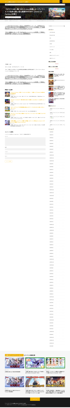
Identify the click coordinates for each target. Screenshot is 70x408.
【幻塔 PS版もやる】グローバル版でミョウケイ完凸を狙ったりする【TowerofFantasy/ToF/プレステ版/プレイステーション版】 (34, 391)
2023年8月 (51, 132)
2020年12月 (52, 223)
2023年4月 (51, 143)
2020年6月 (51, 240)
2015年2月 (51, 325)
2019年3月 (51, 274)
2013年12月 (52, 334)
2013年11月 (52, 337)
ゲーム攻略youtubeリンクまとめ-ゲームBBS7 (19, 404)
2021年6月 (51, 206)
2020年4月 (51, 246)
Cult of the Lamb (52, 33)
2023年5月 (51, 140)
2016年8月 (51, 314)
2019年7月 (51, 268)
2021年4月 (51, 211)
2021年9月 (51, 197)
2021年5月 (51, 209)
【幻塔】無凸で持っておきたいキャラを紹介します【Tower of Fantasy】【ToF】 (35, 369)
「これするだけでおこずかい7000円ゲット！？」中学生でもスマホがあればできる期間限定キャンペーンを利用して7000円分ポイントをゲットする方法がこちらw (25, 28)
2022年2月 (51, 183)
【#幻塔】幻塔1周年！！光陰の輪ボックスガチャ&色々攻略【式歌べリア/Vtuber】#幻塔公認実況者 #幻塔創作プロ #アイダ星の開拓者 (55, 391)
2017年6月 (51, 303)
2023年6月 (51, 137)
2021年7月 (51, 203)
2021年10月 (52, 194)
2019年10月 (52, 263)
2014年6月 (51, 331)
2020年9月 (51, 231)
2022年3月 (51, 180)
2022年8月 (51, 166)
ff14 (50, 38)
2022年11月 (52, 157)
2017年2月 (51, 308)
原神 (50, 53)
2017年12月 (52, 294)
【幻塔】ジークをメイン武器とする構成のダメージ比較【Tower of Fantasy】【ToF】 (55, 370)
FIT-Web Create (24, 405)
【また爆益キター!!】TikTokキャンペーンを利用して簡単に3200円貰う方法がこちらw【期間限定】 (25, 34)
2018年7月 (51, 283)
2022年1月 (51, 186)
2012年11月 (52, 340)
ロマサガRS (52, 50)
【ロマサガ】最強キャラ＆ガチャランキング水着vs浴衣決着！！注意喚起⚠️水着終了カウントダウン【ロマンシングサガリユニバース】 (59, 88)
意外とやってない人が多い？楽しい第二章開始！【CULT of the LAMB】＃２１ (59, 75)
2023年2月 (51, 149)
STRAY (51, 44)
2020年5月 (51, 243)
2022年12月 (52, 154)
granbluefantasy (52, 41)
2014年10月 (52, 328)
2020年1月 (51, 254)
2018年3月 (51, 288)
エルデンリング (52, 47)
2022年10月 (52, 160)
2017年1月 (51, 311)
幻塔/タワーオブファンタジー (55, 55)
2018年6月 (51, 286)
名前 (6, 148)
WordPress (34, 405)
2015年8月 (51, 323)
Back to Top (35, 400)
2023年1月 (51, 152)
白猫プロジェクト (53, 58)
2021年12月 (52, 189)
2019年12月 (52, 257)
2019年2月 (51, 277)
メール (6, 152)
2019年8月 (51, 266)
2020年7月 (51, 237)
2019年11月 (52, 260)
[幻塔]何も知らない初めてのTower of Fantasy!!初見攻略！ (13, 390)
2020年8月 (51, 234)
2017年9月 (51, 300)
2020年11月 (52, 226)
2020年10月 (52, 229)
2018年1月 (51, 291)
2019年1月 (51, 280)
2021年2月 (51, 217)
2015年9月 (51, 320)
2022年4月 (51, 177)
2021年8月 (51, 200)
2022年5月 (51, 174)
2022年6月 (51, 172)
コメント (6, 137)
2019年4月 (51, 271)
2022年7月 (51, 169)
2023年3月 (51, 146)
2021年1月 (51, 220)
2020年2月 (51, 251)
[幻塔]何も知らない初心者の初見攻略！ (14, 368)
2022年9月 (51, 163)
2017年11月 (52, 297)
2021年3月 (51, 214)
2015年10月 (52, 317)
